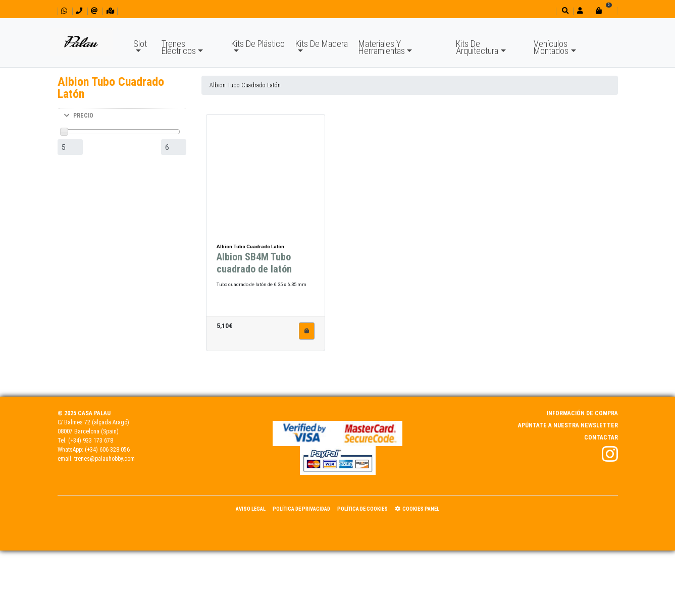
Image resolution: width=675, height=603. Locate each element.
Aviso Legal (251, 509)
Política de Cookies (362, 509)
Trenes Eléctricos (179, 47)
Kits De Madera (321, 43)
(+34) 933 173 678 (90, 440)
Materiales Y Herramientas (381, 47)
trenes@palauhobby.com (104, 458)
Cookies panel (417, 509)
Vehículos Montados (551, 47)
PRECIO (78, 115)
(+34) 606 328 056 (107, 449)
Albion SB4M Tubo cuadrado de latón (254, 269)
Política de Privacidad (301, 509)
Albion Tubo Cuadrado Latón (245, 85)
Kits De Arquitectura (477, 47)
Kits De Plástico (258, 43)
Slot (140, 43)
